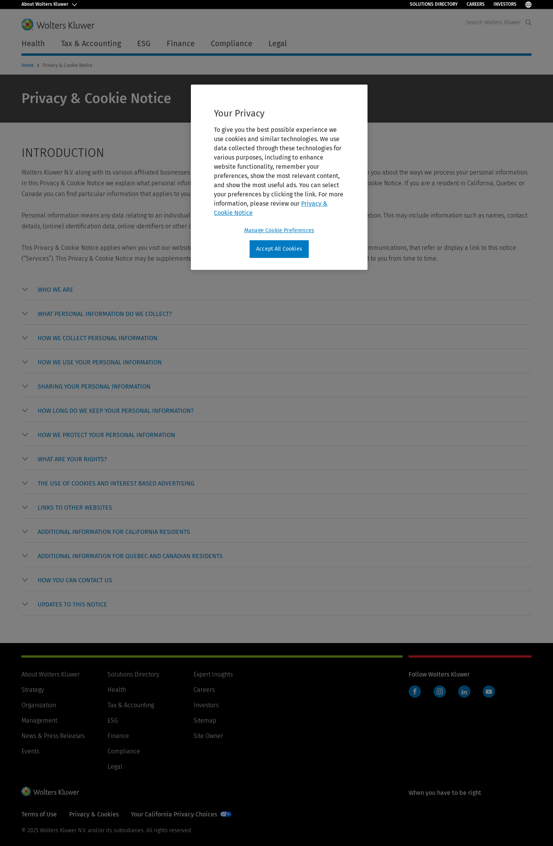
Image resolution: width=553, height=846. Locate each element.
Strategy (33, 689)
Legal (115, 766)
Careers (476, 4)
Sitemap (205, 720)
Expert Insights (213, 674)
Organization (39, 705)
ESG (113, 720)
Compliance (124, 751)
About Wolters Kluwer (51, 674)
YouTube (489, 691)
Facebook (415, 691)
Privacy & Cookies (94, 814)
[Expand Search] (528, 22)
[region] (279, 177)
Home (28, 65)
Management (39, 720)
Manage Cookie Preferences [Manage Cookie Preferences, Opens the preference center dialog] (279, 230)
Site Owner (208, 736)
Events (30, 751)
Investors (505, 4)
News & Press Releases (53, 736)
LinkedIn (464, 691)
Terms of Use (39, 814)
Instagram (440, 691)
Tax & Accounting (131, 705)
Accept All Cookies (279, 249)
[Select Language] (528, 4)
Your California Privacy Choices (174, 814)
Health (117, 689)
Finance (118, 736)
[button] (55, 290)
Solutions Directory (434, 4)
